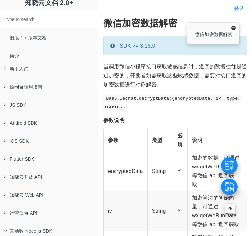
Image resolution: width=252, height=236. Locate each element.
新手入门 (16, 68)
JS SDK (15, 105)
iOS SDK (16, 141)
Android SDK (20, 123)
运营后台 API (20, 213)
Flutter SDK (19, 159)
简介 (14, 55)
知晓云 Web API (23, 195)
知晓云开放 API (23, 177)
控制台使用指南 (23, 86)
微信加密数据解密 (214, 34)
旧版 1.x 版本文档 (28, 37)
